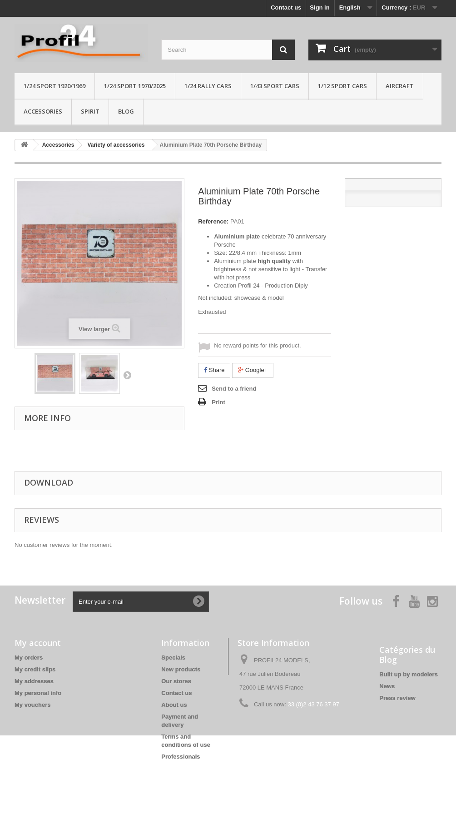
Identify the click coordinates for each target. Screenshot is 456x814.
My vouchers (32, 704)
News (387, 686)
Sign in (319, 7)
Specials (173, 657)
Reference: (213, 221)
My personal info (38, 693)
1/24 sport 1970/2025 (135, 86)
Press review (397, 698)
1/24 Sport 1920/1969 (54, 86)
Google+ (253, 370)
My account (38, 642)
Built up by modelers (408, 674)
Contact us (286, 7)
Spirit (90, 111)
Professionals (180, 756)
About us (174, 704)
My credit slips (35, 669)
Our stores (176, 681)
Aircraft (400, 86)
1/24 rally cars (208, 86)
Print (218, 402)
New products (180, 669)
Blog (126, 111)
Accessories (43, 111)
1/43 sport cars (274, 86)
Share (214, 370)
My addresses (34, 681)
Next (127, 374)
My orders (29, 657)
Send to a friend (234, 388)
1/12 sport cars (342, 86)
